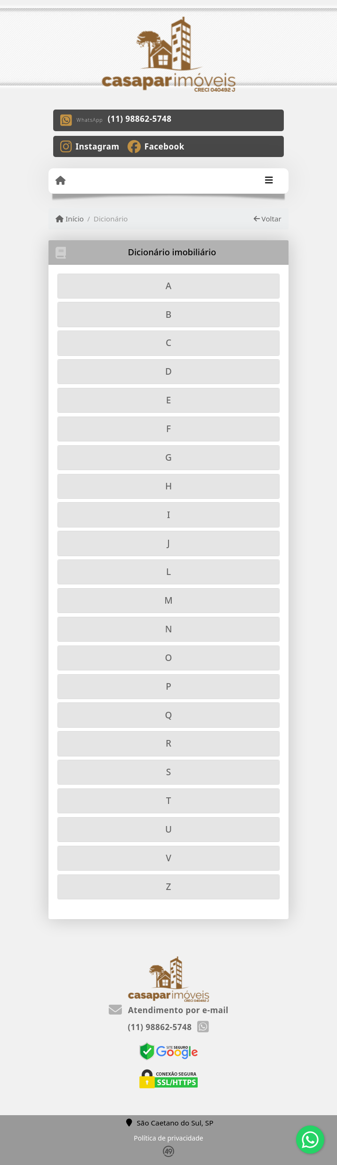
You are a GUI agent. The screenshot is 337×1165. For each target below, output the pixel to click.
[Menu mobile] (60, 180)
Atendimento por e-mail (169, 1010)
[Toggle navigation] (269, 181)
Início (70, 218)
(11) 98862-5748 (140, 118)
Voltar (267, 218)
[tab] (168, 286)
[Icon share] (89, 145)
